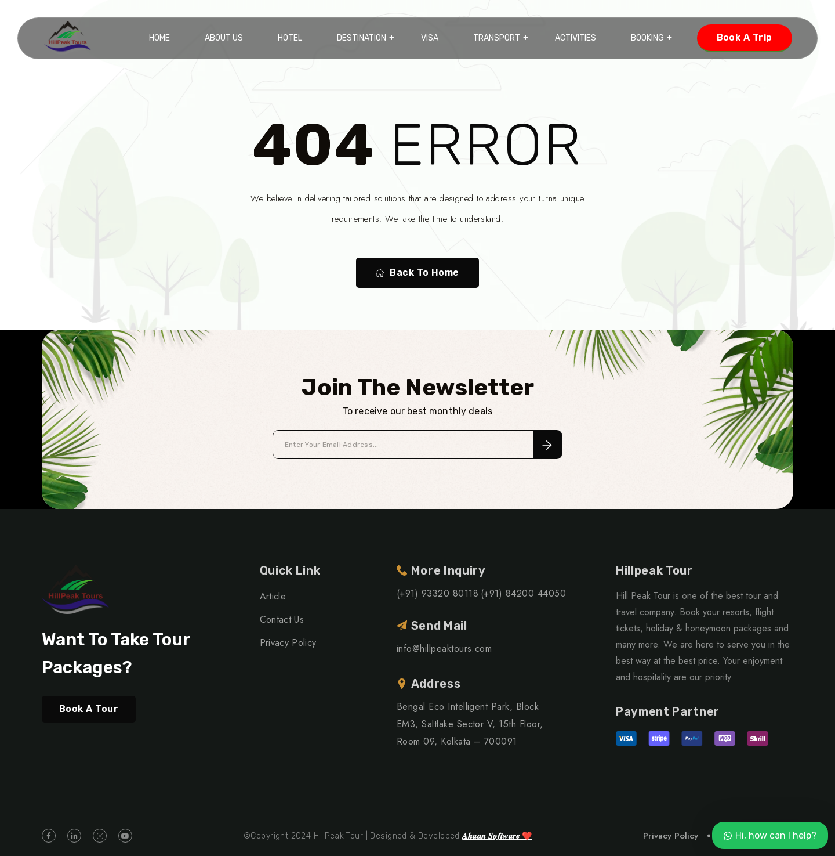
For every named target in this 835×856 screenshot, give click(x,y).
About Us (224, 38)
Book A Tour (88, 708)
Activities (575, 38)
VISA (429, 38)
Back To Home (417, 273)
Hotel (290, 38)
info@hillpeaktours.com (444, 648)
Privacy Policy (288, 642)
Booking (647, 38)
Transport (496, 38)
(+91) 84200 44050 (523, 593)
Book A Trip (744, 37)
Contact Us (282, 619)
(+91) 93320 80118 (437, 593)
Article (273, 596)
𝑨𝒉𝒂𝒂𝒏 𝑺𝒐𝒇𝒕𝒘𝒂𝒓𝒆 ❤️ (497, 836)
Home (159, 38)
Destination (361, 38)
